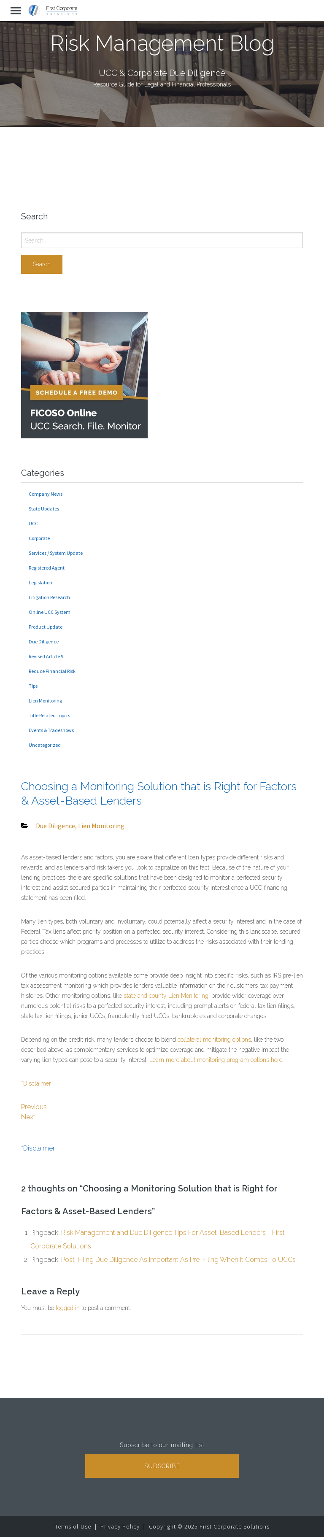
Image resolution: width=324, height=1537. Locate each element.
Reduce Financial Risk (52, 671)
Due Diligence (44, 641)
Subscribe (162, 1466)
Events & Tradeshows (51, 730)
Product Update (45, 627)
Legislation (40, 582)
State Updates (44, 508)
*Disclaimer (36, 1083)
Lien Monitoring (45, 700)
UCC (33, 523)
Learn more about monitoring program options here (215, 1059)
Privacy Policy (120, 1526)
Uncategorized (45, 745)
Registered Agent (47, 568)
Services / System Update (56, 553)
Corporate (39, 538)
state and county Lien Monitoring (166, 995)
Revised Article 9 (46, 656)
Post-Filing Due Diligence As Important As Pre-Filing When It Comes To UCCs (178, 1260)
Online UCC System (49, 612)
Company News (45, 494)
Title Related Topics (49, 715)
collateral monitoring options (214, 1039)
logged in (68, 1308)
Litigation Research (49, 597)
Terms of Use (73, 1526)
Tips (33, 686)
